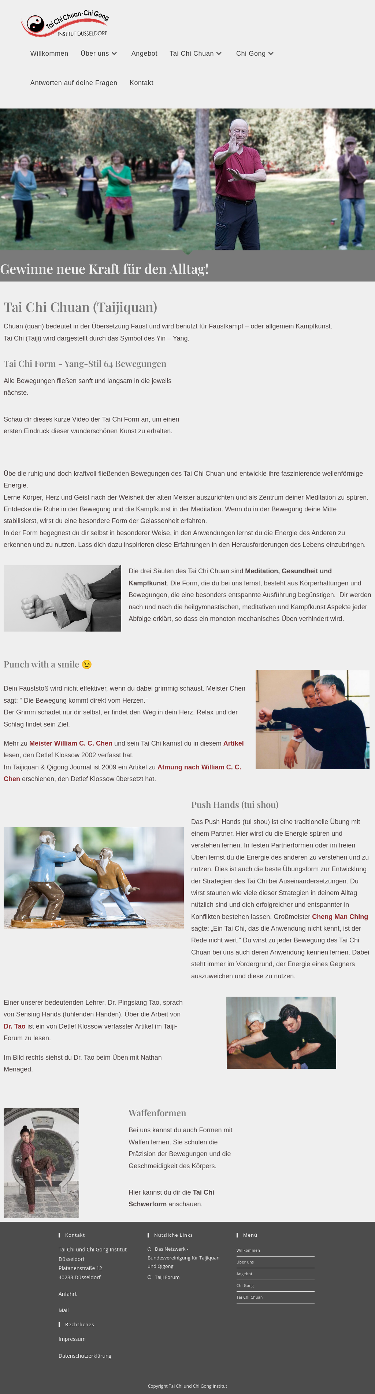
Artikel (233, 743)
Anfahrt (68, 1293)
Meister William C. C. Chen (70, 743)
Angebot (244, 1273)
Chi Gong (245, 1285)
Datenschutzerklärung (85, 1355)
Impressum (72, 1338)
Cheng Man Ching (340, 916)
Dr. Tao (15, 1026)
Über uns (245, 1262)
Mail (63, 1310)
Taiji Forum (167, 1277)
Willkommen (248, 1250)
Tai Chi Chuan (250, 1297)
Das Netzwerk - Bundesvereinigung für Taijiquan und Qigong (184, 1257)
